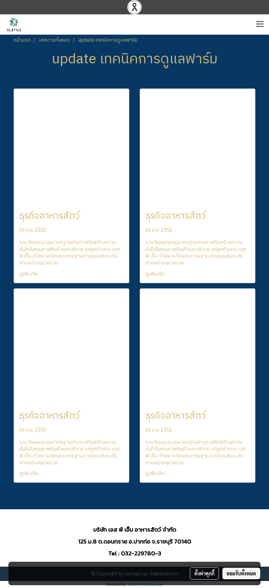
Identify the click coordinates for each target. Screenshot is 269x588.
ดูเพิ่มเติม (29, 274)
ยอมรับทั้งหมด (241, 573)
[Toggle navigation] (260, 24)
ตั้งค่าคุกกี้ (204, 573)
